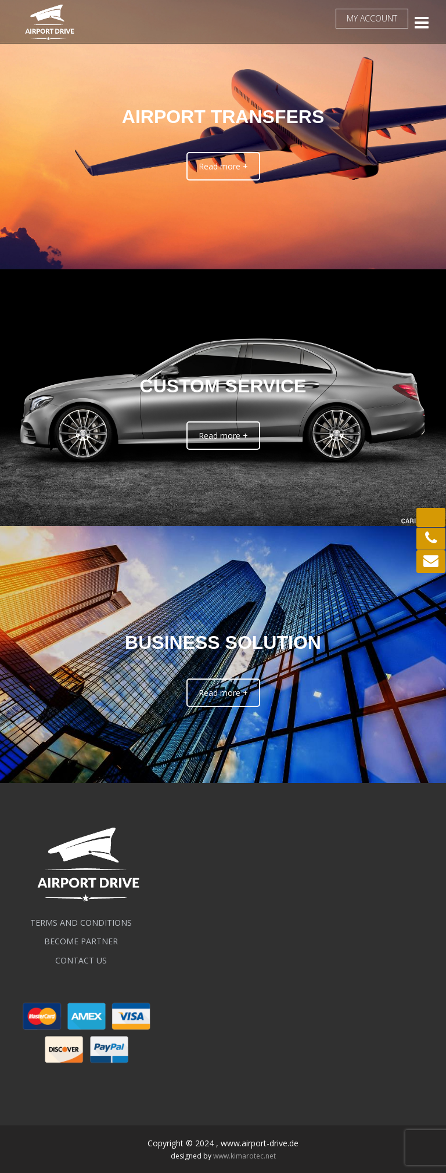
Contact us (81, 960)
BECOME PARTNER (81, 941)
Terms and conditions (81, 922)
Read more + (223, 166)
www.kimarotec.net (244, 1156)
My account (372, 18)
